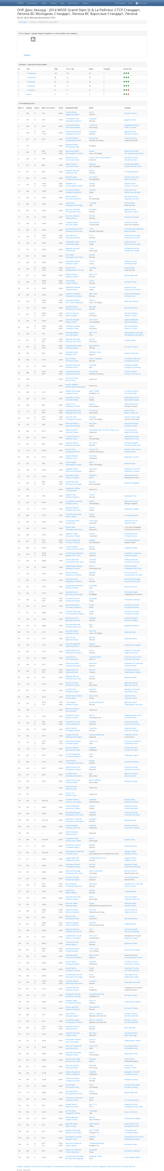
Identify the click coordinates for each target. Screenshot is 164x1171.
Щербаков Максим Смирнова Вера (72, 288)
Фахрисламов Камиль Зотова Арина (73, 697)
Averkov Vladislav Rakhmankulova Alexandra (75, 385)
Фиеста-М (93, 274)
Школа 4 (92, 670)
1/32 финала (31, 73)
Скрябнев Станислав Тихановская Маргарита (74, 820)
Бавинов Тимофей (131, 730)
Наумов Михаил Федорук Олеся (71, 457)
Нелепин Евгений (131, 559)
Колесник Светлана (132, 659)
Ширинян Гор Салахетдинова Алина (74, 184)
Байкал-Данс (94, 955)
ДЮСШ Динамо (95, 780)
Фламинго (93, 475)
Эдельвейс (93, 598)
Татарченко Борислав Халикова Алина (74, 1099)
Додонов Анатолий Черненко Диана (72, 898)
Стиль (91, 229)
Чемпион (92, 553)
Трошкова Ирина (131, 1033)
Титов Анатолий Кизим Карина (71, 943)
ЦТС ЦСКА (93, 443)
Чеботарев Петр (130, 975)
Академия (93, 119)
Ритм (91, 975)
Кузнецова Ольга (131, 691)
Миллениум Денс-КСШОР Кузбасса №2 (104, 430)
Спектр (92, 495)
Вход (130, 3)
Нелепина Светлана (132, 562)
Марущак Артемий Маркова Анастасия (73, 340)
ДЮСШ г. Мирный (96, 1013)
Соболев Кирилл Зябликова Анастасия (73, 982)
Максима (92, 1065)
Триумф (92, 851)
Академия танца (95, 1156)
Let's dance (93, 177)
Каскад (91, 534)
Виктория (93, 423)
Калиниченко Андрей (132, 645)
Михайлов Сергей (131, 157)
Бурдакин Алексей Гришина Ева (72, 249)
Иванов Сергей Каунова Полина (71, 431)
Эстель (92, 397)
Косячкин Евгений (131, 877)
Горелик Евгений (130, 929)
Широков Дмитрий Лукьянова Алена (72, 645)
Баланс (92, 547)
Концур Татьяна (130, 1013)
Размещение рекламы (81, 1166)
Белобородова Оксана (133, 957)
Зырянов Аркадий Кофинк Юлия (72, 321)
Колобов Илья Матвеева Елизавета (73, 774)
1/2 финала (30, 90)
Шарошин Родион (131, 938)
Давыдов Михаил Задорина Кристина (73, 509)
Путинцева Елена (131, 743)
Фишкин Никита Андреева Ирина (71, 275)
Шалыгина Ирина (131, 620)
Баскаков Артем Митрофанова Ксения (74, 1092)
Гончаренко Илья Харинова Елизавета (73, 120)
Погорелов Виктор (131, 670)
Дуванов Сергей (130, 702)
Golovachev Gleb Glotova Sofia (71, 379)
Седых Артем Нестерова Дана (71, 658)
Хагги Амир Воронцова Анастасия (74, 256)
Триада (92, 183)
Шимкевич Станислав (132, 553)
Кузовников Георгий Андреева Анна (73, 1138)
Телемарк (93, 203)
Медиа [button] (86, 3)
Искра (91, 650)
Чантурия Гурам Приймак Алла (71, 353)
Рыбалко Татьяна (131, 186)
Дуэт (91, 683)
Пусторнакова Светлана (133, 153)
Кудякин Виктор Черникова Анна (71, 671)
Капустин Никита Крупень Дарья (72, 314)
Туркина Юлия (130, 523)
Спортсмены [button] (32, 3)
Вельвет (92, 482)
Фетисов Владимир (131, 931)
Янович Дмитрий (130, 1092)
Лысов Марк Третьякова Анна (72, 1086)
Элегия (91, 261)
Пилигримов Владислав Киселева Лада (74, 852)
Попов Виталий (130, 393)
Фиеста (92, 566)
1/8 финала (30, 82)
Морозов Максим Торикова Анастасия (73, 930)
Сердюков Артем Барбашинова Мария (73, 736)
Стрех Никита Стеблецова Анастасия (74, 762)
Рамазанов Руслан (131, 439)
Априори (92, 164)
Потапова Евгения (131, 607)
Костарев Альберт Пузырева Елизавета (73, 191)
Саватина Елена (130, 138)
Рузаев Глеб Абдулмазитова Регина (74, 269)
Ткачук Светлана (130, 748)
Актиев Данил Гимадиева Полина (72, 1112)
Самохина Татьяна (131, 605)
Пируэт (92, 1091)
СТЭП (91, 592)
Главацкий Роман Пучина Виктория (72, 243)
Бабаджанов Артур (131, 248)
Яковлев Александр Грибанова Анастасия (73, 872)
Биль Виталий (129, 1028)
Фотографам (46, 1166)
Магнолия (93, 663)
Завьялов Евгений (131, 151)
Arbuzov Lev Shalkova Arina (70, 794)
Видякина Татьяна (131, 457)
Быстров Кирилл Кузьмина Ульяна (72, 632)
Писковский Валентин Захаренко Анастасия (73, 230)
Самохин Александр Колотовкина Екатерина (74, 612)
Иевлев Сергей (130, 905)
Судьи (62, 3)
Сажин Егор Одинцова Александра (74, 204)
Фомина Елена (130, 452)
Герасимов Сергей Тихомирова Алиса (72, 865)
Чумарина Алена (130, 854)
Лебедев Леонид (130, 781)
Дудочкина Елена (131, 683)
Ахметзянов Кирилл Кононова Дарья (73, 742)
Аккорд (92, 1026)
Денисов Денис (130, 231)
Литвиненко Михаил (132, 600)
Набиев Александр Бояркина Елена (72, 392)
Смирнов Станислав (132, 650)
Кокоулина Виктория (132, 445)
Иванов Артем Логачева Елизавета (73, 197)
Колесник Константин (132, 657)
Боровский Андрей (131, 164)
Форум (91, 170)
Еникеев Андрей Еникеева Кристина (72, 826)
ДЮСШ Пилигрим (95, 871)
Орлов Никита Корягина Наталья (72, 969)
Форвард (92, 618)
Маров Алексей (130, 179)
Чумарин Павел (130, 851)
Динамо (92, 255)
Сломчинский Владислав (133, 229)
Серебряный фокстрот (98, 858)
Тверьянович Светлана (133, 704)
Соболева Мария (131, 592)
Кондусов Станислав (132, 367)
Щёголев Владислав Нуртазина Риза (73, 1047)
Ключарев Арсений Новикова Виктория (73, 625)
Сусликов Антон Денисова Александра (73, 593)
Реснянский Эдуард (131, 540)
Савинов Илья (129, 696)
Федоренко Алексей (132, 469)
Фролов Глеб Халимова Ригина (72, 917)
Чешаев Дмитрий (131, 808)
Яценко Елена (129, 410)
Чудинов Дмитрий (131, 320)
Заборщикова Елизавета (134, 335)
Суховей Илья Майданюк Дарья (72, 690)
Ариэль (92, 404)
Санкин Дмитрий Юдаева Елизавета (72, 1008)
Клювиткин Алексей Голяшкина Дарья (73, 846)
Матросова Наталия (132, 192)
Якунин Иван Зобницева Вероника (73, 528)
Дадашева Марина (131, 625)
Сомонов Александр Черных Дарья (73, 515)
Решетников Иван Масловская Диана (72, 126)
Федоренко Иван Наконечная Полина (73, 839)
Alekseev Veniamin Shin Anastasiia (72, 710)
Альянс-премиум (95, 358)
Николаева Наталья (132, 238)
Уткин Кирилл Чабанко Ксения (71, 703)
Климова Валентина (132, 899)
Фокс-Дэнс (93, 936)
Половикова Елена (131, 361)
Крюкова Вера (130, 632)
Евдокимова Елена (131, 397)
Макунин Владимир (131, 483)
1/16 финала (31, 77)
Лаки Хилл (93, 877)
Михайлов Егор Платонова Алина (72, 158)
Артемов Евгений (131, 1016)
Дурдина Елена (130, 120)
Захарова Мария (130, 548)
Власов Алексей (130, 871)
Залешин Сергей (130, 426)
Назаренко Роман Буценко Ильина (72, 716)
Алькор (92, 339)
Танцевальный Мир (96, 994)
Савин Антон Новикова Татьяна (72, 405)
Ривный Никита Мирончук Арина (71, 1105)
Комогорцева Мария (132, 1157)
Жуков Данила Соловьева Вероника (73, 885)
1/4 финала (30, 86)
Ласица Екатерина (131, 802)
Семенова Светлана (132, 982)
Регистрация (120, 3)
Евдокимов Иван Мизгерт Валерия (72, 476)
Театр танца (94, 949)
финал (28, 94)
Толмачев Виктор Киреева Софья (72, 437)
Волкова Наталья (131, 423)
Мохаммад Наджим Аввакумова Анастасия (74, 813)
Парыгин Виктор (130, 910)
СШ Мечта (93, 125)
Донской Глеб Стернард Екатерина (73, 418)
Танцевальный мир (96, 735)
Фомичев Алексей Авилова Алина (72, 1027)
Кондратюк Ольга (131, 1079)
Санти (91, 112)
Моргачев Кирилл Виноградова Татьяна (74, 152)
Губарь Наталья (130, 261)
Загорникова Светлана (133, 575)
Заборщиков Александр (133, 333)
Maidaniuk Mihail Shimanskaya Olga (72, 145)
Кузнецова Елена (131, 308)
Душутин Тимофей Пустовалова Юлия (73, 210)
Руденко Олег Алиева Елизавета (72, 496)
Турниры (53, 3)
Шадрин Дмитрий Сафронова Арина (72, 859)
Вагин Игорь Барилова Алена (71, 638)
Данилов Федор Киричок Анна (71, 1125)
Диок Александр (130, 1035)
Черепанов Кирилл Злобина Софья (72, 262)
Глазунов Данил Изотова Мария (71, 223)
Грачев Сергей (130, 776)
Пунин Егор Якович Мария (71, 891)
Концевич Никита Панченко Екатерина (73, 800)
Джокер (92, 527)
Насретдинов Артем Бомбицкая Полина (73, 132)
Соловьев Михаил (131, 172)
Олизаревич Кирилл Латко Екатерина (73, 1040)
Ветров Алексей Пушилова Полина (72, 684)
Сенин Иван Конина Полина (71, 282)
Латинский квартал (96, 702)
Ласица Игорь (129, 799)
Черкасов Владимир (132, 294)
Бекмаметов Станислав (133, 663)
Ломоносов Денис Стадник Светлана (72, 1079)
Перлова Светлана (131, 177)
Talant (20, 3)
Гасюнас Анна (129, 296)
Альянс (92, 151)
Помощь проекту (128, 1166)
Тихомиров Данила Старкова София (72, 327)
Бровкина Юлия (130, 496)
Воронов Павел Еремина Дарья (71, 904)
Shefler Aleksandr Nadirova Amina (71, 833)
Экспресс (92, 190)
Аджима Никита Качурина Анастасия (73, 308)
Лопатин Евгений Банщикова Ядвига (72, 878)
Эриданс (92, 540)
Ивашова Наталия (131, 217)
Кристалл (92, 631)
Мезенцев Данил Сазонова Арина (71, 334)
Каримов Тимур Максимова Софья (72, 535)
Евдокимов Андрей (131, 400)
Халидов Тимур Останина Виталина (73, 1001)
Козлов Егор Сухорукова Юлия (72, 450)
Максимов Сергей (131, 134)
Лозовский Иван (130, 263)
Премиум (92, 799)
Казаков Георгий (130, 222)
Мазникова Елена (131, 196)
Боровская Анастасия (132, 166)
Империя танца (95, 352)
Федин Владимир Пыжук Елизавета (72, 924)
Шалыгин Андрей (130, 618)
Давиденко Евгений (131, 689)
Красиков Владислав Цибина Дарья (73, 1144)
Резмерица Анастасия (132, 568)
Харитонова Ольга (131, 1124)
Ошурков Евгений (131, 353)
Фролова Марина (131, 313)
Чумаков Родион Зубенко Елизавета (72, 911)
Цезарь (92, 890)
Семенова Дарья (130, 555)
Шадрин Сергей (130, 858)
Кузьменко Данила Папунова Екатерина (73, 295)
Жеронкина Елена (131, 404)
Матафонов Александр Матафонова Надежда (74, 1157)
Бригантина (93, 696)
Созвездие (93, 585)
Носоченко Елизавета (132, 741)
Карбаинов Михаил (131, 125)
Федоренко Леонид (131, 471)
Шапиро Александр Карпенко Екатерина (73, 1131)
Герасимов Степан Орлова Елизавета (72, 723)
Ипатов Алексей (130, 572)
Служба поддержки (99, 1166)
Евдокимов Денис (131, 475)
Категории (23, 22)
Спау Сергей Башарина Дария (71, 1014)
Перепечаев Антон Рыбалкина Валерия (73, 768)
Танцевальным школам (62, 1166)
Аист (91, 196)
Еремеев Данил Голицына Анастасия (73, 178)
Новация (92, 417)
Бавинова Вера (130, 728)
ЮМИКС (92, 1137)
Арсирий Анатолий (131, 1126)
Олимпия (92, 559)
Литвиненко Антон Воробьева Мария (72, 599)
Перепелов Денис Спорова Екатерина (73, 664)
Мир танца (93, 294)
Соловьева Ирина (131, 391)
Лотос (91, 235)
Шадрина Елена (130, 860)
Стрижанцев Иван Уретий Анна (72, 522)
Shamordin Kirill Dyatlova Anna (71, 787)
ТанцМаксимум (95, 657)
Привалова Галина (131, 977)
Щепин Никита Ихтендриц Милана (72, 729)
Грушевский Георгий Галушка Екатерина (73, 937)
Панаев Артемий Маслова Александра (73, 483)
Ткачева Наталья (131, 750)
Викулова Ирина (130, 806)
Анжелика (93, 981)
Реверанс (92, 1059)
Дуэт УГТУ (93, 333)
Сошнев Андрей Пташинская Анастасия (74, 548)
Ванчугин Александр (132, 235)
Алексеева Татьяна (131, 828)
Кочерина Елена (130, 536)
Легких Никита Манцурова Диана (72, 963)
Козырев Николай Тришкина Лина (72, 171)
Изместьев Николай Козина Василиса (73, 1151)
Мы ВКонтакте (114, 1166)
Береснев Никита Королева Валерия (72, 424)
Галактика (93, 728)
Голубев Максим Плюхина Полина (72, 988)
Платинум (93, 456)
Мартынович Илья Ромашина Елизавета (73, 651)
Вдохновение (94, 222)
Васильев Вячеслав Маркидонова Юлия (73, 411)
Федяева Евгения (131, 1104)
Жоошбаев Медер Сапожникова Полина (73, 1021)
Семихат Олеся (130, 1068)
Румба (91, 605)
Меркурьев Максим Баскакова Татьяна (73, 995)
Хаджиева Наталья (131, 199)
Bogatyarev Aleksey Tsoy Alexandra (72, 489)
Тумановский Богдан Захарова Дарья (73, 346)
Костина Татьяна (131, 347)
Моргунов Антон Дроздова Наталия (72, 619)
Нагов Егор (128, 1065)
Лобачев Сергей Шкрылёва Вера (71, 1066)
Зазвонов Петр (130, 190)
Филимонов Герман (132, 250)
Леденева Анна (130, 924)
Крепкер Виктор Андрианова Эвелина (73, 580)
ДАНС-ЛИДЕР (94, 391)
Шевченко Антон (131, 521)
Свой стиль (93, 741)
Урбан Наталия (130, 666)
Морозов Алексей (131, 301)
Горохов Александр (132, 1085)
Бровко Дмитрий (130, 275)
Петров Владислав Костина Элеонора (72, 541)
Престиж (92, 910)
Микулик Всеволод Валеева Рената (72, 366)
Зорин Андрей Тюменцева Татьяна (73, 463)
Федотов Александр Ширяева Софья (73, 1053)
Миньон (92, 300)
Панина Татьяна (130, 315)
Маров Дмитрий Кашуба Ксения (71, 1118)
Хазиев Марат (129, 203)
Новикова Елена (130, 638)
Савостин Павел (130, 897)
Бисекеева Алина (131, 322)
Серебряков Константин (133, 1137)
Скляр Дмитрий (130, 891)
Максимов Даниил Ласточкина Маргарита (74, 301)
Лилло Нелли (129, 1059)
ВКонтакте (141, 3)
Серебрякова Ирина (132, 1139)
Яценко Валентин (131, 413)
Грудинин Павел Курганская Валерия (73, 470)
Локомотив (93, 138)
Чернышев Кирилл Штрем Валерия (72, 950)
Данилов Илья (130, 183)
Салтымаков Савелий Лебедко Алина (73, 502)
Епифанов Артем (130, 735)
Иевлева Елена (130, 903)
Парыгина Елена (130, 912)
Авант (91, 462)
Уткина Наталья (130, 430)
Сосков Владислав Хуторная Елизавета (73, 755)
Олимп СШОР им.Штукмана (99, 157)
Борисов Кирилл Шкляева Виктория (72, 444)
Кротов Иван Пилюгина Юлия (71, 359)
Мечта (91, 838)
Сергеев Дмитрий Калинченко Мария (72, 807)
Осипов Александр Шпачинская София (73, 1060)
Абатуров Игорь (130, 995)
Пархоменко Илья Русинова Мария (72, 398)
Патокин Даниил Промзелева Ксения (73, 139)
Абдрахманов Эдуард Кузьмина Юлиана (73, 567)
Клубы (44, 3)
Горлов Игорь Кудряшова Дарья (72, 113)
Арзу (91, 624)
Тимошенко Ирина (131, 755)
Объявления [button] (73, 3)
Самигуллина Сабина (132, 672)
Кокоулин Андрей (131, 443)
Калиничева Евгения (132, 867)
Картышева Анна (130, 534)
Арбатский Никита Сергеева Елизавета (73, 606)
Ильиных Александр (132, 417)
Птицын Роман (130, 340)
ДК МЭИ (92, 864)
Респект (92, 216)
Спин (91, 929)
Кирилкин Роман (130, 864)
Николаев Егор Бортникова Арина (72, 236)
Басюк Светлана (130, 587)
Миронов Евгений (131, 432)
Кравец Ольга (129, 839)
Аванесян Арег (130, 463)
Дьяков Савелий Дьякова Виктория (72, 749)
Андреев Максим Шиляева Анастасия (73, 677)
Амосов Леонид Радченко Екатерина (73, 573)
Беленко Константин (132, 374)
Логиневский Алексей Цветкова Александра (74, 976)
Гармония (93, 469)
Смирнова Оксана (131, 653)
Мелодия (92, 307)
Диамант (92, 572)
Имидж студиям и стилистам (28, 1166)
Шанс (91, 754)
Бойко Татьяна (130, 127)
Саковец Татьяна (131, 1087)
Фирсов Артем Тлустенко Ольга (72, 165)
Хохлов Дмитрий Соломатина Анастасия (74, 560)
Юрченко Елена (130, 113)
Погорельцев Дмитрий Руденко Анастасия (74, 554)
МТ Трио (92, 1078)
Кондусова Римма (131, 365)
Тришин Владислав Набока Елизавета (72, 1073)
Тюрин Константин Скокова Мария (72, 781)
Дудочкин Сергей (131, 685)
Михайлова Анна (130, 160)
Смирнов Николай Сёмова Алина (72, 1034)
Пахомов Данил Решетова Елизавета (73, 956)
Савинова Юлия (130, 698)
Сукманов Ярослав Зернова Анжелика (72, 372)
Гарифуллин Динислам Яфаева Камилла (74, 586)
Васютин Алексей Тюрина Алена (72, 217)
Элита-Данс (93, 521)
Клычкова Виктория (132, 950)
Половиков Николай (132, 358)
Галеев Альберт (130, 566)
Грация (92, 313)
